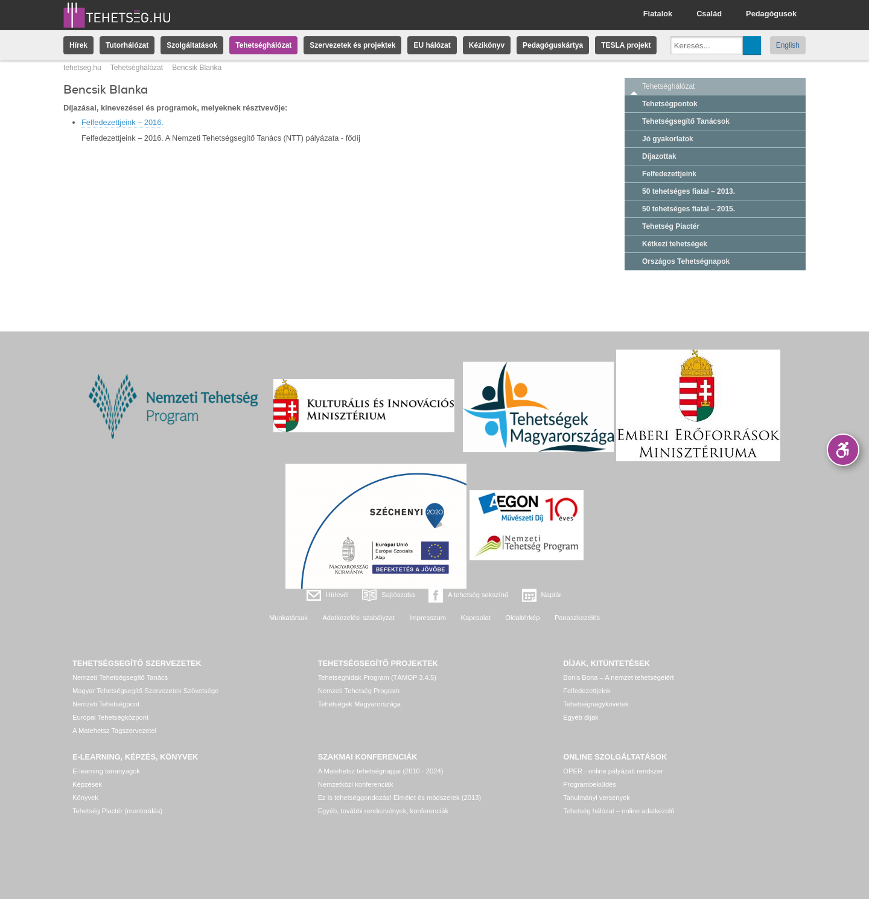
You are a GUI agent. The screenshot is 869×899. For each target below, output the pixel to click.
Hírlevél (337, 594)
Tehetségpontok (670, 104)
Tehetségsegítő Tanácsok (686, 121)
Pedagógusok (771, 13)
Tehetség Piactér (670, 226)
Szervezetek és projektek (352, 45)
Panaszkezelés (577, 617)
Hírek (78, 45)
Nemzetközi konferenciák (355, 784)
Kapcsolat (476, 617)
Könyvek (85, 797)
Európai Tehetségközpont (110, 717)
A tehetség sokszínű (478, 594)
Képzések (87, 784)
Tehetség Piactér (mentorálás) (117, 810)
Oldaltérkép (522, 617)
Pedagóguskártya (553, 45)
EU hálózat (431, 45)
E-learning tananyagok (106, 771)
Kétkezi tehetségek (674, 244)
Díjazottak (659, 156)
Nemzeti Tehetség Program (358, 690)
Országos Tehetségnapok (686, 261)
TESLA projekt (626, 45)
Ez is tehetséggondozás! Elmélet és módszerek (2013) (400, 797)
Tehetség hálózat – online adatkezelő (618, 810)
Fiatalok (657, 13)
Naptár (551, 594)
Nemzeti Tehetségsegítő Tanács (120, 677)
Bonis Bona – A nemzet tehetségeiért (618, 677)
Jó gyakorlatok (667, 139)
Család (709, 13)
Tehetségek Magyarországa (359, 704)
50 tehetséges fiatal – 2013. (688, 191)
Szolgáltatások (192, 45)
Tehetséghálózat (263, 45)
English (788, 45)
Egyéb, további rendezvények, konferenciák (383, 810)
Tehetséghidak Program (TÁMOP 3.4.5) (377, 677)
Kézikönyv (487, 45)
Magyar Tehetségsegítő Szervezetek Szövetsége (145, 690)
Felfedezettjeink (669, 174)
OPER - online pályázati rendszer (613, 771)
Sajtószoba (398, 594)
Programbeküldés (589, 784)
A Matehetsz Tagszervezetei (114, 730)
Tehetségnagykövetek (595, 704)
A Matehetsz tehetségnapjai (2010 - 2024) (381, 771)
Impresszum (427, 617)
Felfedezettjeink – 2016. (122, 122)
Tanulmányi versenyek (596, 797)
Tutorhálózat (127, 45)
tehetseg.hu (82, 67)
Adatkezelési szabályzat (358, 617)
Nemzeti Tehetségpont (105, 704)
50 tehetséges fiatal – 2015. (688, 209)
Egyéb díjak (580, 717)
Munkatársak (288, 617)
